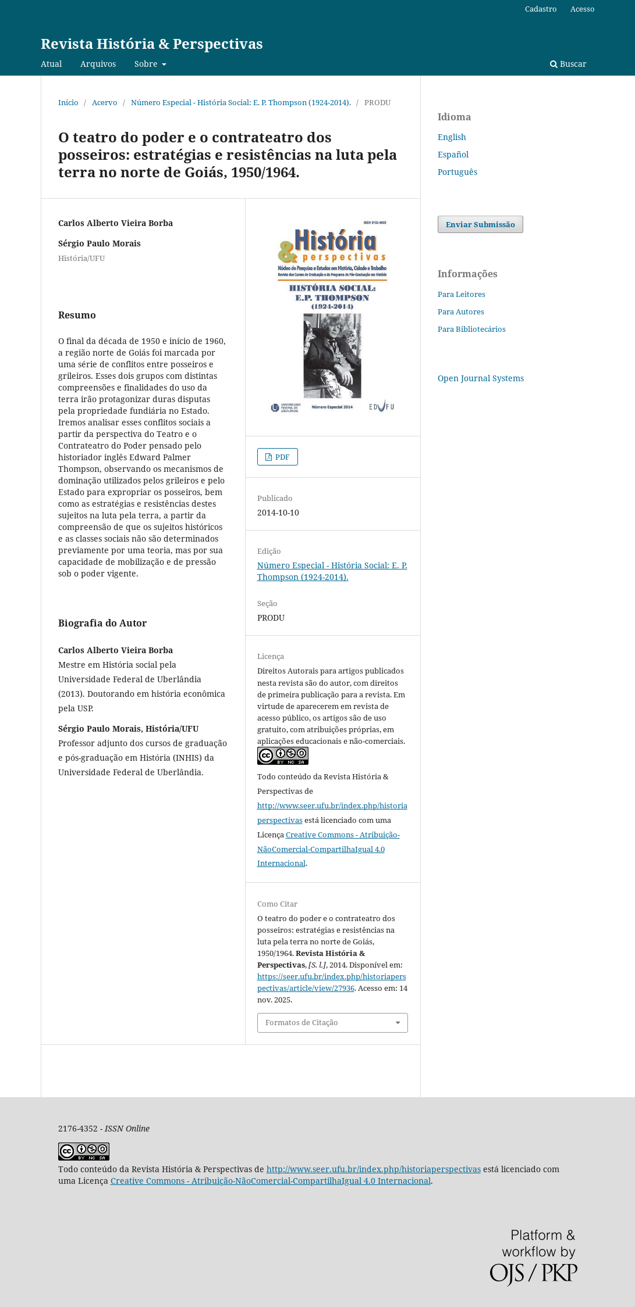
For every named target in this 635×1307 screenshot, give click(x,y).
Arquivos (98, 63)
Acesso (582, 8)
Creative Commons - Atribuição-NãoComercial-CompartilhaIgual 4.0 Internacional (328, 849)
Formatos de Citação (301, 1022)
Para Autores (461, 311)
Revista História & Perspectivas (152, 43)
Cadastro (541, 8)
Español (453, 154)
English (452, 136)
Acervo (105, 102)
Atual (51, 63)
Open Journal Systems (481, 378)
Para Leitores (461, 294)
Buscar (568, 63)
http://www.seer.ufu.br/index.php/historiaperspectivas (374, 1168)
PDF (282, 457)
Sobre (147, 63)
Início (68, 102)
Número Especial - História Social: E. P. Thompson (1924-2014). (241, 102)
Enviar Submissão (480, 224)
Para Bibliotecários (472, 329)
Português (457, 171)
